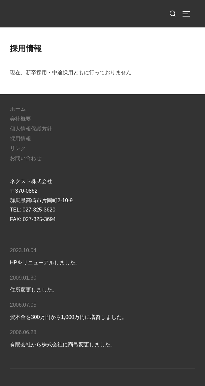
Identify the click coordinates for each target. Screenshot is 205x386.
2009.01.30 (23, 278)
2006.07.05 (23, 305)
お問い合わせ (26, 158)
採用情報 (20, 138)
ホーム (18, 109)
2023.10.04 (23, 250)
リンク (18, 148)
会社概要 (20, 119)
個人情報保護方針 (31, 129)
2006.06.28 (23, 332)
